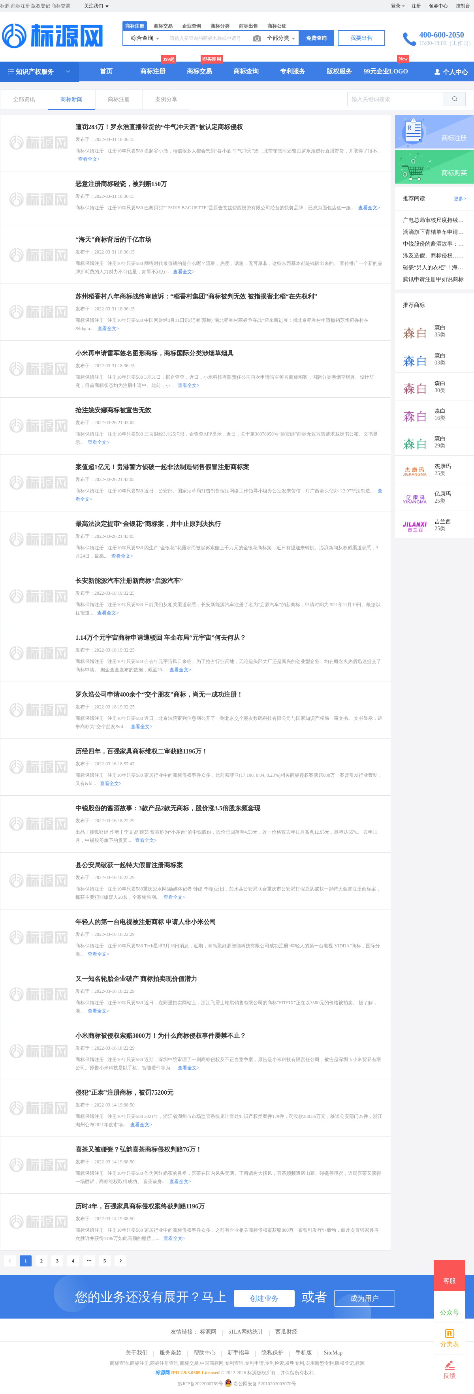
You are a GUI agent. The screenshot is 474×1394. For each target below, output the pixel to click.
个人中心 (451, 71)
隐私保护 (272, 1353)
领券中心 (438, 6)
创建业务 (264, 1298)
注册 (416, 6)
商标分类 (220, 26)
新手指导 (239, 1353)
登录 (396, 6)
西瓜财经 (286, 1332)
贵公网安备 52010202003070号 (260, 1383)
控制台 (463, 6)
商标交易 (163, 26)
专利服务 (292, 71)
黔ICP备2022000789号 (200, 1383)
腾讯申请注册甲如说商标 (433, 279)
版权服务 (339, 71)
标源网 (208, 1332)
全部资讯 (24, 99)
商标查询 (246, 71)
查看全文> (89, 159)
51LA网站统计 (245, 1332)
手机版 (303, 1353)
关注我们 (97, 6)
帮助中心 (205, 1353)
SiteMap (333, 1353)
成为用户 (364, 1298)
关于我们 (137, 1353)
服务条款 (171, 1353)
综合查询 (145, 38)
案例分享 (166, 99)
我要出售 (361, 38)
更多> (460, 198)
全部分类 (281, 38)
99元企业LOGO (386, 71)
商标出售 (248, 26)
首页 (106, 71)
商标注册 (134, 26)
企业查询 (191, 26)
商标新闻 (71, 99)
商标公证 (276, 26)
